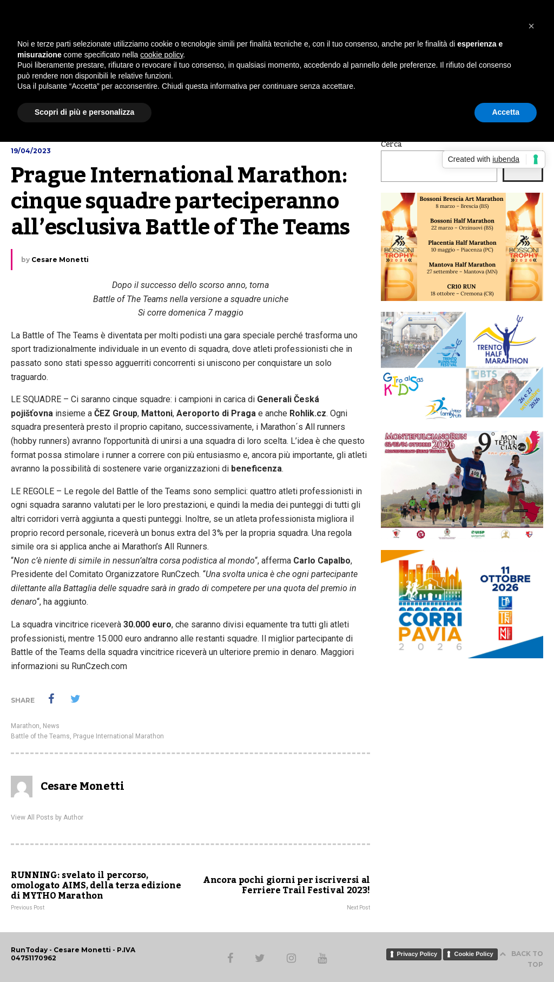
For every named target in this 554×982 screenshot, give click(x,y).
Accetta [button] (505, 112)
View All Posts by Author (47, 817)
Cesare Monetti (60, 260)
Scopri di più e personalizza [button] (84, 112)
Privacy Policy (417, 954)
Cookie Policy (473, 954)
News (51, 726)
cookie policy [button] (161, 54)
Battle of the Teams (40, 736)
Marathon (25, 726)
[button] (531, 26)
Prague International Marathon (118, 736)
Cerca (391, 144)
